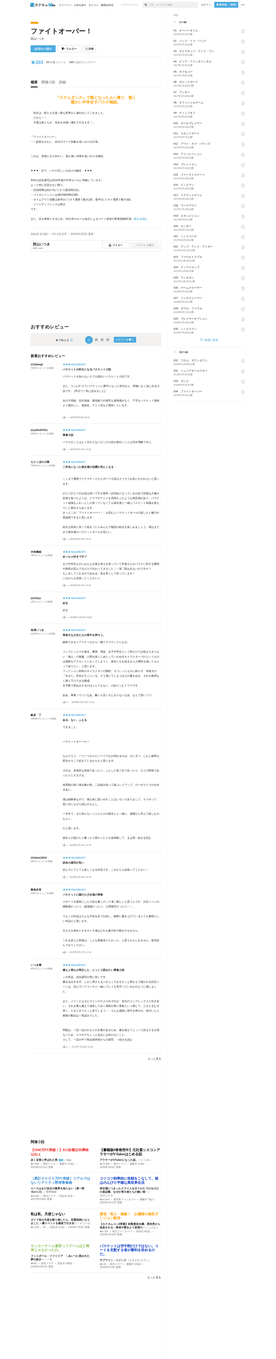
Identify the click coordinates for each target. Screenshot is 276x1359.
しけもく (153, 1227)
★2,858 (35, 1196)
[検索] (145, 5)
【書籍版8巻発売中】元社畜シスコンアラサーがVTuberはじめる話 (130, 1152)
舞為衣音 (36, 889)
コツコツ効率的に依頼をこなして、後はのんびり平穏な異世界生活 (129, 1181)
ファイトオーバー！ (61, 31)
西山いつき (37, 38)
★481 (34, 1263)
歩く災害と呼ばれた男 (44, 1159)
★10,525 (105, 1199)
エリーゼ (85, 1223)
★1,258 (35, 1227)
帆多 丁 (36, 715)
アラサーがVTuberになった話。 (119, 1159)
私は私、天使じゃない (48, 1214)
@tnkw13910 (39, 857)
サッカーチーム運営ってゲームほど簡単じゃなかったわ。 (60, 1248)
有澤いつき (37, 630)
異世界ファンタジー (124, 1199)
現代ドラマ (49, 1164)
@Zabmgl (37, 364)
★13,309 (105, 1164)
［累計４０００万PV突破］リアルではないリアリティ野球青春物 (60, 1181)
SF (44, 1227)
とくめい (146, 1159)
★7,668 (35, 1164)
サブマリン (106, 1260)
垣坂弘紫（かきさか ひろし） (133, 1260)
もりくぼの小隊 (40, 461)
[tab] (35, 83)
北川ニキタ (106, 1195)
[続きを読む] (96, 166)
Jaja (68, 1159)
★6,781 (104, 1231)
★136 (103, 1264)
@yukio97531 (39, 430)
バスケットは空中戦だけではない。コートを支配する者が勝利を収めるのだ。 (129, 1250)
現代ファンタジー (122, 1231)
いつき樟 (36, 965)
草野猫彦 (51, 1191)
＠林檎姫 (36, 551)
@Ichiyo (36, 598)
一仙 (49, 1259)
